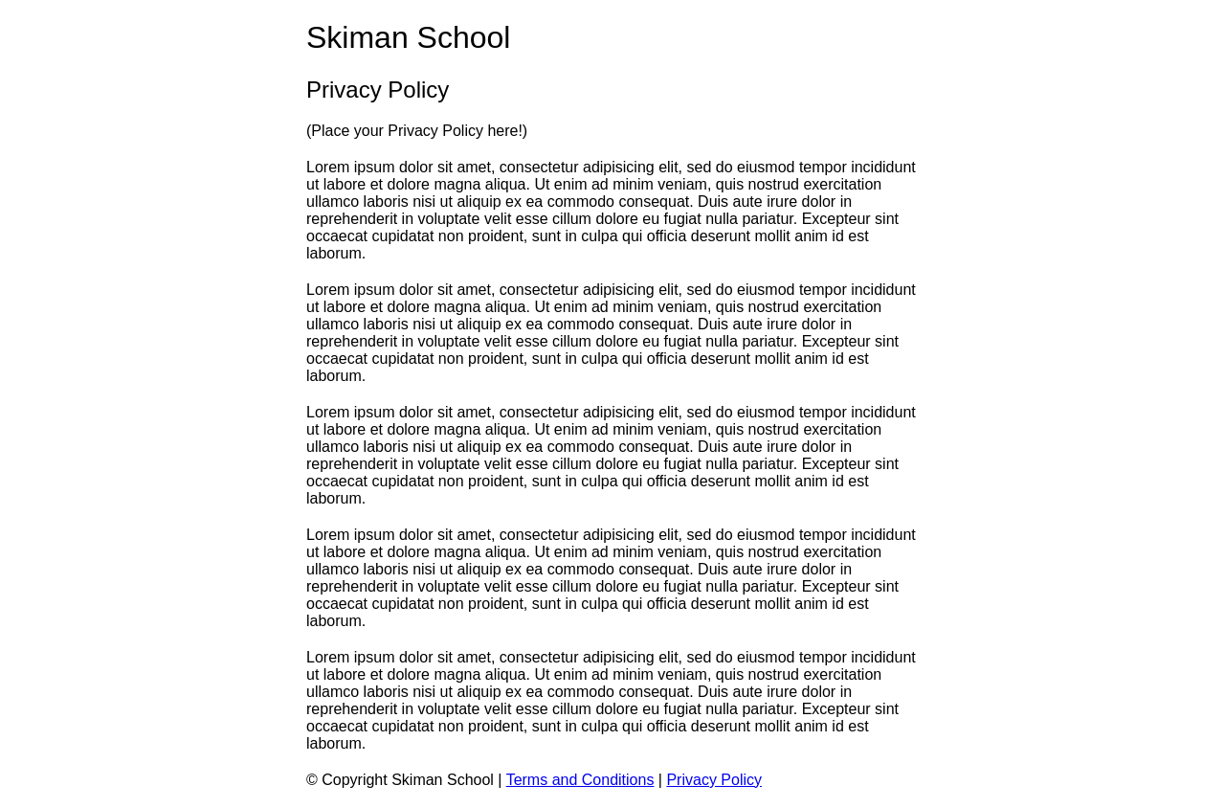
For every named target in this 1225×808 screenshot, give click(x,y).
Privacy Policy (714, 780)
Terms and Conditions (580, 780)
